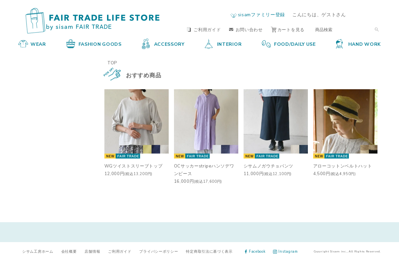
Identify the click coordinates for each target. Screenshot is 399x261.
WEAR (32, 43)
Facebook (255, 251)
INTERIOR (223, 43)
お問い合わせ (246, 29)
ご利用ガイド (204, 29)
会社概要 (69, 251)
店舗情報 (92, 251)
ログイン (368, 14)
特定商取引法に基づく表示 (209, 251)
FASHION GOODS (94, 43)
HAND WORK (358, 43)
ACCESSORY (163, 43)
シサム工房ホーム (37, 251)
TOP (112, 62)
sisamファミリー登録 (261, 14)
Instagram (285, 251)
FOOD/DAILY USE (289, 43)
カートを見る (288, 29)
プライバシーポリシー (158, 251)
